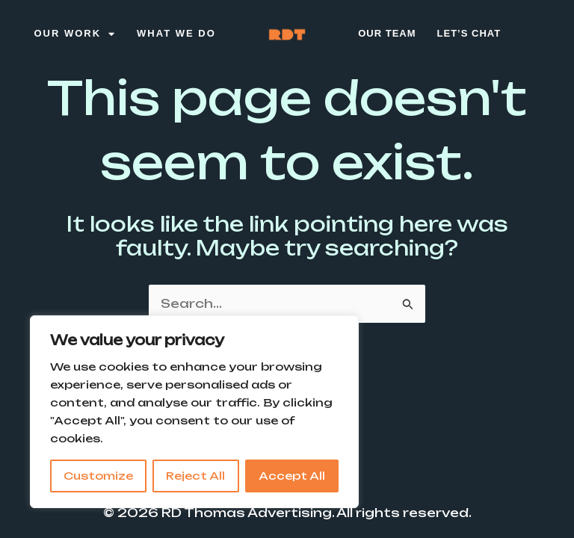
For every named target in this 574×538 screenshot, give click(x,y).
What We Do (176, 33)
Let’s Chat (469, 33)
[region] (194, 411)
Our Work (75, 34)
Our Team (387, 33)
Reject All (195, 475)
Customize (98, 475)
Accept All (292, 475)
